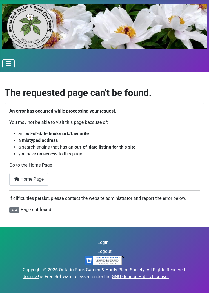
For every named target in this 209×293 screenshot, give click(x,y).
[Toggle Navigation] (8, 63)
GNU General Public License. (140, 276)
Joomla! (31, 276)
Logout (104, 251)
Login (102, 242)
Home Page (29, 179)
